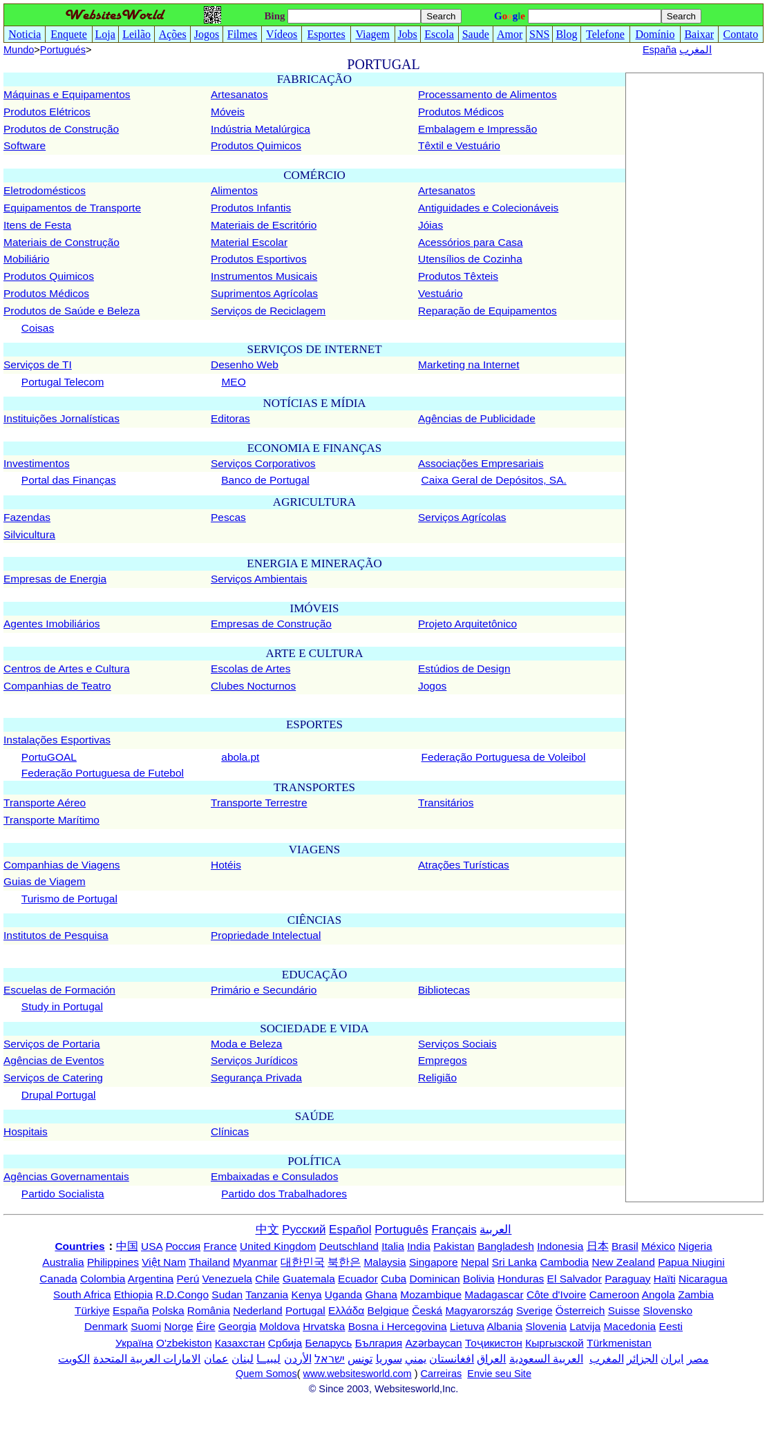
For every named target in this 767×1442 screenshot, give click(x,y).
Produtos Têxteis (458, 276)
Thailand (209, 1262)
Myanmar (255, 1262)
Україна (134, 1343)
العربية (495, 1229)
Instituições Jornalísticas (61, 418)
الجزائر (642, 1359)
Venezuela (227, 1278)
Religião (437, 1077)
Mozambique (431, 1294)
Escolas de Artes (250, 668)
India (418, 1246)
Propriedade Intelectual (266, 935)
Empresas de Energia (54, 579)
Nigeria (695, 1246)
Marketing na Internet (468, 364)
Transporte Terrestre (259, 802)
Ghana (381, 1294)
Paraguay (627, 1278)
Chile (267, 1278)
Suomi (146, 1326)
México (658, 1246)
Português (401, 1229)
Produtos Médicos (461, 111)
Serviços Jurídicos (254, 1060)
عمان (216, 1359)
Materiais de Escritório (263, 225)
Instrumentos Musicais (264, 276)
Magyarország (479, 1310)
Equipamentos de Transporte (72, 208)
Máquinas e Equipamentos (67, 94)
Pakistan (453, 1246)
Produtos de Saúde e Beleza (71, 310)
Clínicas (230, 1131)
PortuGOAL (49, 757)
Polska (168, 1310)
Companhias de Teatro (57, 686)
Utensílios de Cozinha (470, 259)
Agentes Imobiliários (51, 623)
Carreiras (441, 1373)
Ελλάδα (346, 1310)
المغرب (695, 49)
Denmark (106, 1326)
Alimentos (234, 190)
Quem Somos (266, 1373)
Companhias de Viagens (61, 865)
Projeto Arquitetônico (467, 623)
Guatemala (309, 1278)
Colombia (102, 1278)
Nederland (258, 1310)
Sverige (534, 1310)
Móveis (228, 111)
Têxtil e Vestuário (459, 145)
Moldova (279, 1326)
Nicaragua (703, 1278)
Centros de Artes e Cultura (66, 668)
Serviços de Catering (53, 1077)
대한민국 (303, 1262)
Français (454, 1229)
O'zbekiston (184, 1343)
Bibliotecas (444, 990)
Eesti (671, 1326)
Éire (206, 1326)
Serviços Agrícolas (462, 517)
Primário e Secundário (263, 990)
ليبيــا (268, 1359)
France (220, 1246)
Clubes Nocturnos (253, 686)
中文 (267, 1229)
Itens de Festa (37, 225)
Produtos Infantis (251, 208)
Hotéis (226, 865)
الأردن (298, 1359)
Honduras (521, 1278)
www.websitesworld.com (357, 1373)
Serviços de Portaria (51, 1044)
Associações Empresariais (481, 463)
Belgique (388, 1310)
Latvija (584, 1326)
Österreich (580, 1310)
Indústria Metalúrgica (260, 129)
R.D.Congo (182, 1294)
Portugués (63, 49)
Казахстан (240, 1343)
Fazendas (26, 517)
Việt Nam (164, 1262)
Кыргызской (554, 1343)
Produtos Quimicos (256, 145)
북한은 (344, 1262)
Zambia (696, 1294)
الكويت (74, 1359)
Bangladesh (505, 1246)
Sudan (227, 1294)
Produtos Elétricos (47, 111)
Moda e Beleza (246, 1044)
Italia (392, 1246)
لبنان (242, 1359)
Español (350, 1229)
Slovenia (546, 1326)
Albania (504, 1326)
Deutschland (349, 1246)
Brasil (625, 1246)
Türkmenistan (619, 1343)
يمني (415, 1359)
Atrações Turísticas (463, 865)
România (208, 1310)
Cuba (393, 1278)
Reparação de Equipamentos (487, 310)
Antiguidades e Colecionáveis (488, 208)
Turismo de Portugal (69, 898)
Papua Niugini (691, 1262)
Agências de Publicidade (477, 418)
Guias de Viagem (44, 881)
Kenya (307, 1294)
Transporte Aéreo (44, 802)
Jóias (430, 225)
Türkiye (92, 1310)
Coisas (37, 328)
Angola (658, 1294)
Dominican (435, 1278)
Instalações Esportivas (57, 740)
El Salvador (574, 1278)
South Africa (82, 1294)
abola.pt (240, 757)
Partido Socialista (62, 1193)
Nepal (475, 1262)
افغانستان (451, 1359)
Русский (303, 1229)
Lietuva (467, 1326)
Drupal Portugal (58, 1095)
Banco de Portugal (265, 480)
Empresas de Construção (271, 623)
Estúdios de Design (464, 668)
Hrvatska (324, 1326)
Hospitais (25, 1131)
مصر (698, 1359)
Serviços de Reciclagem (268, 310)
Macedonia (629, 1326)
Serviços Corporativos (263, 463)
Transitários (445, 802)
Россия (182, 1246)
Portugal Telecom (62, 382)
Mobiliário (26, 259)
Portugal (305, 1310)
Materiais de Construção (61, 242)
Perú (188, 1278)
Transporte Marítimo (51, 820)
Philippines (113, 1262)
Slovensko (668, 1310)
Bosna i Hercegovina (397, 1326)
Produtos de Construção (61, 129)
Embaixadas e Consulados (274, 1176)
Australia (63, 1262)
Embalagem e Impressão (477, 129)
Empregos (442, 1060)
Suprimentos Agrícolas (264, 293)
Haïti (665, 1278)
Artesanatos (239, 94)
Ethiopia (133, 1294)
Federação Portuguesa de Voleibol (504, 757)
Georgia (237, 1326)
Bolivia (479, 1278)
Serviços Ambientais (259, 579)
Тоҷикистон (493, 1343)
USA (151, 1246)
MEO (233, 382)
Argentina (150, 1278)
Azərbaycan (433, 1343)
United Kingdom (278, 1246)
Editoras (230, 418)
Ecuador (358, 1278)
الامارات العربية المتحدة (147, 1359)
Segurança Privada (256, 1077)
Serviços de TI (37, 364)
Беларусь (328, 1343)
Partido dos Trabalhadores (284, 1193)
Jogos (432, 686)
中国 (127, 1246)
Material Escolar (249, 242)
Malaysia (384, 1262)
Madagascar (493, 1294)
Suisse (624, 1310)
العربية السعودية (546, 1359)
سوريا (389, 1359)
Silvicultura (29, 534)
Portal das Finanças (68, 480)
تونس (360, 1359)
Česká (427, 1310)
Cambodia (564, 1262)
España (659, 49)
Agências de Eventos (53, 1060)
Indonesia (560, 1246)
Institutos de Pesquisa (55, 935)
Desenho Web (244, 364)
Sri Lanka (514, 1262)
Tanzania (266, 1294)
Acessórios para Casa (470, 242)
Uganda (343, 1294)
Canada (58, 1278)
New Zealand (623, 1262)
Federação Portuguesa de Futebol (102, 773)
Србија (285, 1343)
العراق (491, 1359)
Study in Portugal (62, 1006)
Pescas (228, 517)
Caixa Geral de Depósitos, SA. (494, 480)
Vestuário (440, 293)
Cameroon (614, 1294)
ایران (672, 1359)
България (379, 1343)
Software (24, 145)
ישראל (329, 1359)
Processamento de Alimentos (487, 94)
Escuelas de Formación (59, 990)
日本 (598, 1246)
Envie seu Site (499, 1373)
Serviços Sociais (457, 1044)
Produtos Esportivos (259, 259)
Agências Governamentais (66, 1176)
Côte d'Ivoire (557, 1294)
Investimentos (36, 463)
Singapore (433, 1262)
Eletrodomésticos (44, 190)
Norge (178, 1326)
